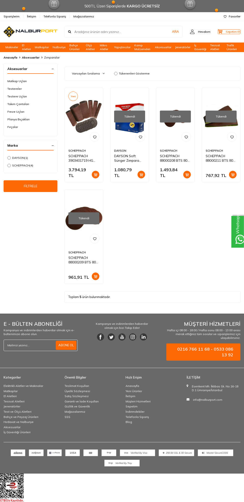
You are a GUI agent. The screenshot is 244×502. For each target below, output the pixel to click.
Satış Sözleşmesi (77, 396)
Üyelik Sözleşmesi (77, 391)
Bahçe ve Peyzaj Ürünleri (21, 417)
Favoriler (232, 16)
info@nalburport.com (207, 399)
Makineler (11, 47)
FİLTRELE (30, 187)
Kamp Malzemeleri (142, 47)
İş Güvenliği (200, 47)
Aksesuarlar (163, 47)
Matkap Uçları (17, 81)
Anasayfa (10, 57)
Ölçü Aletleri (90, 47)
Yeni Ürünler (134, 391)
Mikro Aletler (104, 47)
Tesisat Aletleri (215, 47)
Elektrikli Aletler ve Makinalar (23, 386)
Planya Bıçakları (18, 119)
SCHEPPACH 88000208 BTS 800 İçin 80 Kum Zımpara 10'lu (174, 158)
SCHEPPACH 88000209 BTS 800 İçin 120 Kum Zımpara (83, 260)
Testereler (14, 89)
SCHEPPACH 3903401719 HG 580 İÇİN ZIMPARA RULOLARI (82, 158)
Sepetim (131, 406)
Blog (129, 422)
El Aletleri (26, 47)
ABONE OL (65, 345)
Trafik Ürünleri (232, 47)
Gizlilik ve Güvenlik (77, 406)
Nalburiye (59, 47)
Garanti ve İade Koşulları (82, 401)
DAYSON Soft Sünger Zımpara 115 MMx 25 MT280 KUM (129, 158)
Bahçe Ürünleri (74, 47)
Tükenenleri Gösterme (132, 73)
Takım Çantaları (18, 104)
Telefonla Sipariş (55, 16)
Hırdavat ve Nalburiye (19, 422)
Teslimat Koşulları (77, 386)
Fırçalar (12, 127)
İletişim (31, 16)
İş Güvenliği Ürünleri (17, 432)
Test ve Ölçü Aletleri (17, 411)
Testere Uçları (17, 96)
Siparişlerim (12, 16)
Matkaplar (42, 47)
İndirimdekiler (135, 411)
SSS (67, 417)
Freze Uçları (15, 111)
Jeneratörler (182, 47)
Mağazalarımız (83, 16)
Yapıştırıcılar (122, 47)
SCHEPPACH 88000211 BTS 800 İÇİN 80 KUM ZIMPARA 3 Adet (220, 158)
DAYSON (17, 158)
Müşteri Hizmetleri (138, 401)
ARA (166, 32)
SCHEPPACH (20, 165)
